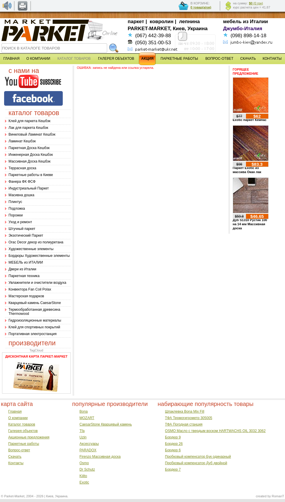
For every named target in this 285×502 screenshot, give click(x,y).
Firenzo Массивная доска (100, 457)
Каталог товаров (21, 424)
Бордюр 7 (173, 469)
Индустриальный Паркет (29, 188)
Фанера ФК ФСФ (22, 182)
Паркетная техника (24, 276)
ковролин (161, 21)
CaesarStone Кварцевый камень (106, 424)
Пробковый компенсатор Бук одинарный (198, 457)
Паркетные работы (23, 444)
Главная (15, 411)
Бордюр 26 (174, 444)
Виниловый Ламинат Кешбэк (32, 134)
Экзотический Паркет (26, 235)
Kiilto (83, 476)
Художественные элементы (31, 249)
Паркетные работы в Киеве (31, 175)
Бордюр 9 (173, 437)
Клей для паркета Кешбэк (29, 121)
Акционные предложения (28, 437)
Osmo (84, 463)
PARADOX (88, 450)
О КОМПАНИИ (38, 59)
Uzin (83, 437)
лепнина (189, 21)
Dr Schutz (87, 469)
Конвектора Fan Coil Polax (30, 289)
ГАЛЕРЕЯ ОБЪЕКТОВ (116, 59)
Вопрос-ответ (19, 450)
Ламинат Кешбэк (22, 141)
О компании (18, 418)
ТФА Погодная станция (184, 424)
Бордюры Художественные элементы (39, 256)
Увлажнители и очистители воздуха (37, 283)
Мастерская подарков (26, 296)
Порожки (16, 215)
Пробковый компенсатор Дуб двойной (196, 463)
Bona (84, 411)
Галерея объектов (23, 431)
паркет (136, 21)
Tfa (82, 431)
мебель (232, 21)
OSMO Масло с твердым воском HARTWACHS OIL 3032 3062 (215, 431)
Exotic (84, 482)
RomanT (278, 496)
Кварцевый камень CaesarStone (35, 303)
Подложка (17, 208)
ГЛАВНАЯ (11, 59)
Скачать (14, 457)
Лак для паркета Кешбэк (28, 128)
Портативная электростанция (33, 334)
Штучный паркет (22, 229)
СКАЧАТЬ (248, 59)
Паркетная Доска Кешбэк (29, 148)
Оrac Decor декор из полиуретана (36, 242)
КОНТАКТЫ (272, 59)
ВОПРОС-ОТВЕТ (219, 59)
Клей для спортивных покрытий (34, 327)
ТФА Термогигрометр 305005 (188, 418)
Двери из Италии (22, 269)
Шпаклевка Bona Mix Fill (184, 411)
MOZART (87, 418)
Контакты (15, 463)
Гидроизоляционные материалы (35, 320)
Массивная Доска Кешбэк (29, 161)
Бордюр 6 (173, 450)
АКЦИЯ (147, 59)
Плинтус (15, 202)
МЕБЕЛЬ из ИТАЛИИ (26, 262)
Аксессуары (89, 444)
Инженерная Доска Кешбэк (31, 155)
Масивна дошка (21, 195)
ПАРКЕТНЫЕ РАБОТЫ (179, 59)
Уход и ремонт (20, 222)
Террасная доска (22, 168)
